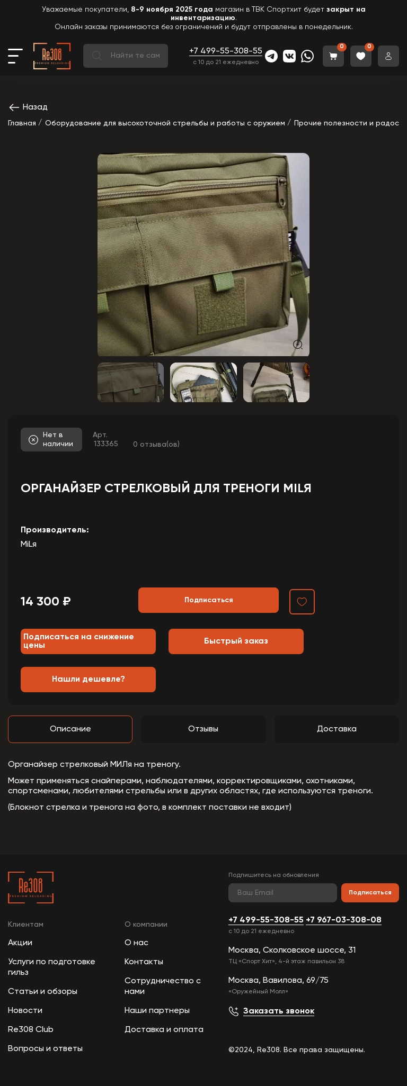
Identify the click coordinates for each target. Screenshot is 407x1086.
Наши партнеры (157, 1011)
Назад (28, 107)
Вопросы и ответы (45, 1049)
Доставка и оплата (164, 1030)
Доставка (337, 729)
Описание (70, 729)
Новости (25, 1011)
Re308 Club (31, 1030)
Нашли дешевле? (88, 679)
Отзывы (203, 729)
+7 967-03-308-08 (344, 920)
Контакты (144, 962)
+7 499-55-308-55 (225, 51)
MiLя (29, 544)
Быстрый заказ (236, 641)
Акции (20, 943)
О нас (136, 943)
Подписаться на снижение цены (78, 641)
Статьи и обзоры (42, 992)
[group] (203, 254)
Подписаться (370, 893)
